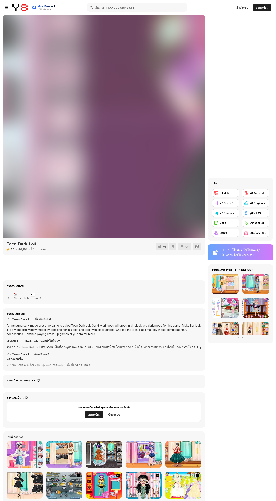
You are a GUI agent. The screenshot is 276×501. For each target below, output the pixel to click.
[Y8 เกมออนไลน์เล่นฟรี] (20, 7)
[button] (15, 359)
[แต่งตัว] (225, 233)
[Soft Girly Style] (25, 454)
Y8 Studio (58, 365)
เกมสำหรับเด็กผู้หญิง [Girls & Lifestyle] (29, 365)
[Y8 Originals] (255, 203)
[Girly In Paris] (64, 454)
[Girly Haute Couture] (183, 454)
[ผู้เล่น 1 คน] (255, 213)
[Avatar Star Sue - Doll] (104, 485)
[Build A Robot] (64, 485)
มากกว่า (241, 337)
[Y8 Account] (255, 193)
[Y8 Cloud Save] (225, 203)
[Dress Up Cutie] (144, 485)
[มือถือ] (225, 223)
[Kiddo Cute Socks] (144, 454)
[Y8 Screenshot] (225, 213)
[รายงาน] (184, 246)
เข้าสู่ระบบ (242, 7)
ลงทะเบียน (262, 7)
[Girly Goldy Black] (25, 485)
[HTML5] (225, 193)
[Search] (91, 7)
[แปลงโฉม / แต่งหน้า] (255, 233)
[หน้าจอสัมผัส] (255, 223)
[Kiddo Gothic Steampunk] (104, 454)
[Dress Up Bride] (183, 485)
